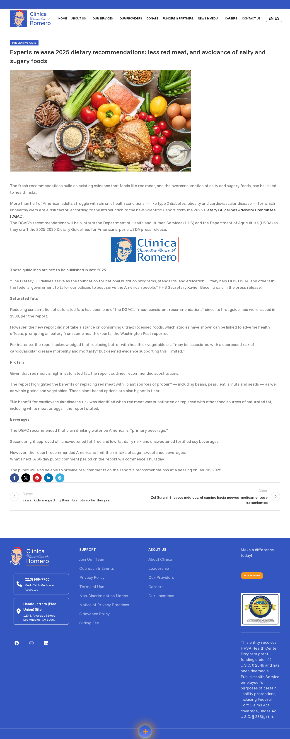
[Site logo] (31, 18)
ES (277, 19)
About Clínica (160, 560)
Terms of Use (91, 587)
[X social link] (25, 477)
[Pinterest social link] (37, 477)
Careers (156, 587)
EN (271, 19)
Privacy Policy (91, 578)
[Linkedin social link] (48, 477)
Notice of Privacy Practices (104, 606)
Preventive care (24, 42)
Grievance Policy (94, 615)
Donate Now (252, 576)
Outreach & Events (96, 569)
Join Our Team (92, 560)
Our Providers (161, 578)
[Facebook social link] (14, 477)
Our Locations (161, 597)
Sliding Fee (89, 624)
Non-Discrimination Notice (103, 597)
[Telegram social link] (59, 477)
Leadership (158, 569)
